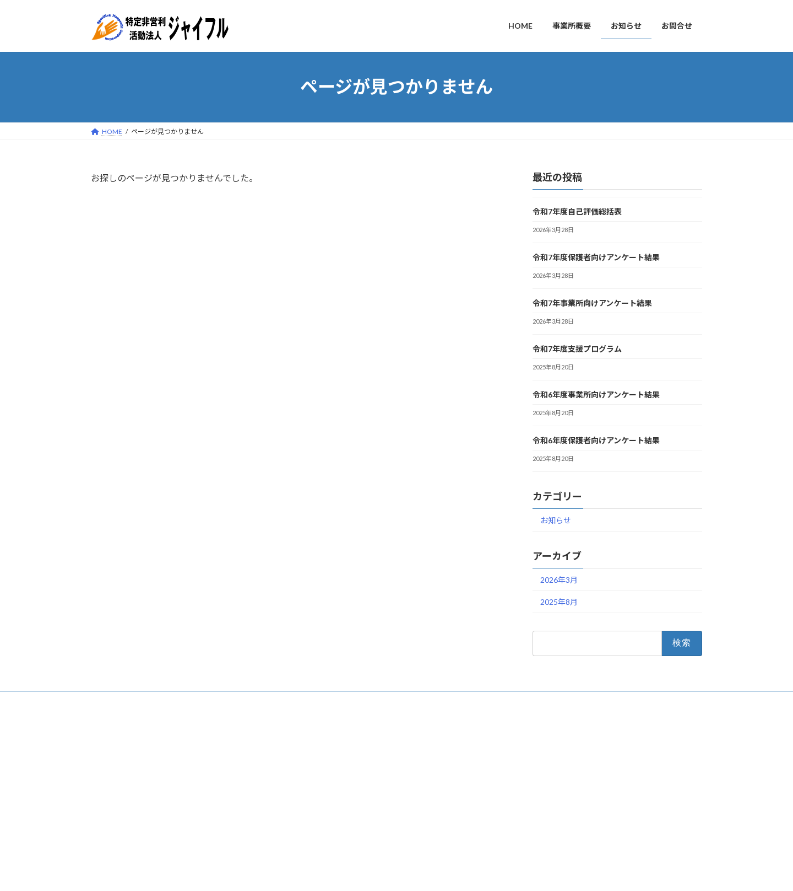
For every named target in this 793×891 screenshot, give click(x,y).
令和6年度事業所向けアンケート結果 (596, 394)
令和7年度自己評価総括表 (577, 211)
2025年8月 (559, 601)
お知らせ (555, 519)
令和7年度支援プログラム (577, 348)
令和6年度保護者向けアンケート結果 (596, 440)
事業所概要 (323, 784)
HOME (317, 764)
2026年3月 (559, 579)
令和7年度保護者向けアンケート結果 (596, 257)
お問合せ (114, 701)
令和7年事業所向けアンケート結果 (592, 303)
